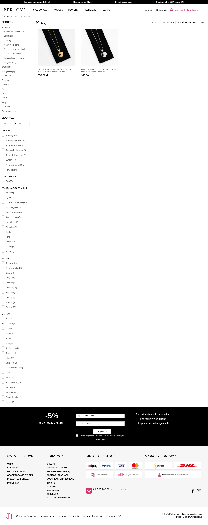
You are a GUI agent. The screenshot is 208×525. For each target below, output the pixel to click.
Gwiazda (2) (11, 333)
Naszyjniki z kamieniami (14, 49)
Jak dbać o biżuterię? (59, 471)
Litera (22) (10, 358)
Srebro (51, 464)
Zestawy (5, 80)
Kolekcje (91, 10)
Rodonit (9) (10, 242)
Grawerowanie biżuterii (20, 475)
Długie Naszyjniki (11, 62)
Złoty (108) (10, 278)
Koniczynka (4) (12, 348)
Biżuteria (74, 10)
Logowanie (148, 10)
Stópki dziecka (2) (13, 397)
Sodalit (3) (10, 247)
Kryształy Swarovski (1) (16, 155)
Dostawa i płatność (57, 475)
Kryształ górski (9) (13, 207)
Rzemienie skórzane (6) (16, 150)
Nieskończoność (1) (14, 368)
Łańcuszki (8, 36)
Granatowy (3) (12, 292)
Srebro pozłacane (57, 468)
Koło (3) (9, 343)
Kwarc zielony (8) (13, 217)
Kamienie (6, 107)
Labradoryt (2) (12, 222)
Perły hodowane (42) (15, 165)
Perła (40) (10, 237)
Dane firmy (13, 483)
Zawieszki (6, 84)
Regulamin (52, 494)
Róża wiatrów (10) (13, 382)
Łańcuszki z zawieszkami (15, 31)
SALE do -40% (41, 10)
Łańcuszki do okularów (14, 58)
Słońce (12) (11, 392)
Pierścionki (6, 76)
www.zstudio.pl (195, 517)
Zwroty (51, 483)
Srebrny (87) (11, 302)
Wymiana (51, 486)
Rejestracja (161, 10)
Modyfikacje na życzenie (60, 479)
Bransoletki (6, 67)
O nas (10, 464)
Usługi (4, 93)
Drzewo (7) (10, 328)
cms (186, 517)
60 (203, 22)
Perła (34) (10, 373)
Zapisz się (102, 432)
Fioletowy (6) (11, 288)
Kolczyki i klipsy (8, 71)
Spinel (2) (10, 251)
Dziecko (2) (11, 324)
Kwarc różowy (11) (14, 212)
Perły (4, 102)
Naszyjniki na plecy (12, 54)
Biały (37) (10, 273)
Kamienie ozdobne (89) (16, 145)
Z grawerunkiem (9, 111)
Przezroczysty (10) (14, 268)
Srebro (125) (11, 135)
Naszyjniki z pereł (11, 45)
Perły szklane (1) (13, 170)
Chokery (7, 40)
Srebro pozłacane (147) (16, 140)
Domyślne (168, 22)
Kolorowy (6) (11, 263)
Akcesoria (6, 89)
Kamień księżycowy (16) (16, 202)
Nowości (59, 10)
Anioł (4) (9, 319)
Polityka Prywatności (59, 498)
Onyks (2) (10, 232)
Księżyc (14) (11, 353)
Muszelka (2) (11, 363)
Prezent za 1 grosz (18, 479)
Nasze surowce (16, 471)
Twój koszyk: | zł (186, 10)
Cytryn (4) (10, 198)
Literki (4, 98)
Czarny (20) (11, 307)
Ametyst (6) (11, 193)
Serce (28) (10, 387)
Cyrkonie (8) (11, 160)
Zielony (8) (10, 297)
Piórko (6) (10, 377)
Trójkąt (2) (10, 402)
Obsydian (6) (11, 227)
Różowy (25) (11, 283)
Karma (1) (10, 338)
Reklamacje (53, 490)
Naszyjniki (26, 16)
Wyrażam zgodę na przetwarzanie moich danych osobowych (102, 436)
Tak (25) (9, 181)
